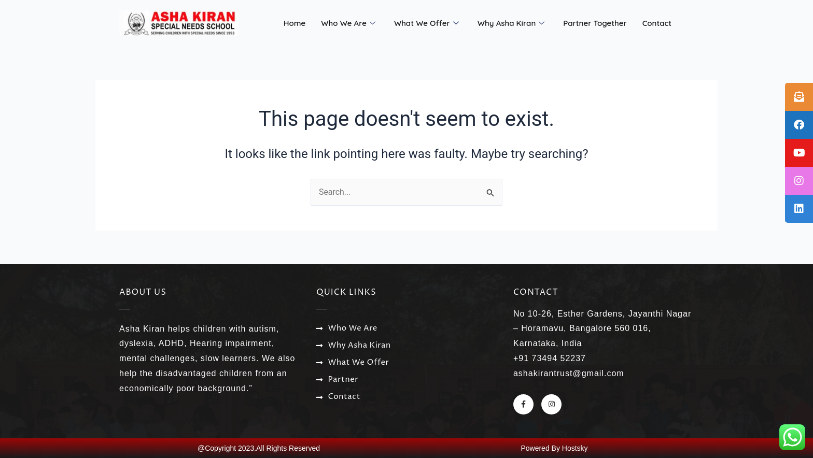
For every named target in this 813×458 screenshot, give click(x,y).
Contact (656, 23)
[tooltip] (799, 97)
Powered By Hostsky (554, 448)
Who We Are (348, 23)
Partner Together (595, 23)
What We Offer (426, 23)
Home (295, 23)
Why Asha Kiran (511, 23)
